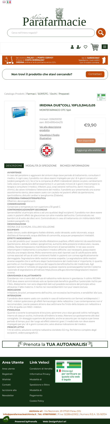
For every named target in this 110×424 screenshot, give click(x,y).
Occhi (53, 93)
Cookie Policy (37, 401)
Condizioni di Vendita (41, 368)
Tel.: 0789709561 (47, 414)
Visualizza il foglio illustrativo (50, 137)
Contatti (6, 384)
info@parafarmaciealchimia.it (19, 414)
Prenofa (32, 421)
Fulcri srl (61, 421)
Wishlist (6, 379)
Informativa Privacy (40, 374)
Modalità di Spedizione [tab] (41, 165)
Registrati (7, 374)
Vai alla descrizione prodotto (50, 129)
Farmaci (31, 93)
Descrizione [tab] (14, 165)
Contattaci (95, 74)
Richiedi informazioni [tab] (74, 165)
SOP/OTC (43, 93)
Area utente (8, 368)
